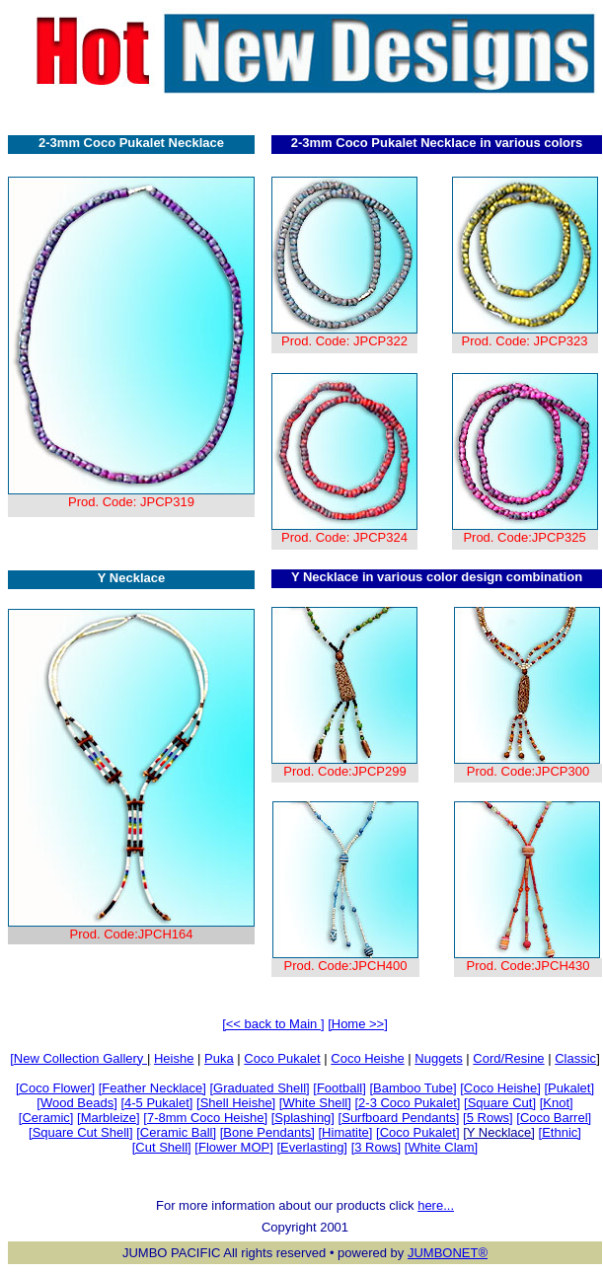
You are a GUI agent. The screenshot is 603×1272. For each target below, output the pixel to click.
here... (435, 1205)
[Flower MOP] (233, 1147)
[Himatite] (346, 1132)
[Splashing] (303, 1117)
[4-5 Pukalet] (156, 1102)
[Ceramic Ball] (176, 1132)
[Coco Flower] (55, 1088)
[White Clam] (441, 1147)
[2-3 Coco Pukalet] (407, 1102)
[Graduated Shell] (259, 1088)
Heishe (173, 1058)
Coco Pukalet (282, 1058)
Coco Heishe (367, 1058)
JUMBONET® (448, 1252)
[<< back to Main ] (273, 1023)
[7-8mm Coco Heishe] (205, 1117)
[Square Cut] (500, 1102)
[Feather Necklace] (152, 1088)
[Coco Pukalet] (418, 1132)
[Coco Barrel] (553, 1117)
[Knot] (556, 1102)
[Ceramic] (46, 1117)
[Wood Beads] (76, 1102)
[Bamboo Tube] (412, 1088)
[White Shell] (315, 1102)
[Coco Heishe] (500, 1088)
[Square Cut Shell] (81, 1132)
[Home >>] (358, 1023)
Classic (575, 1058)
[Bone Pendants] (267, 1132)
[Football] (339, 1088)
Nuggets (438, 1058)
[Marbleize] (108, 1117)
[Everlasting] (311, 1147)
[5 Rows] (488, 1117)
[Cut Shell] (161, 1147)
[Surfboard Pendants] (399, 1117)
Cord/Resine (508, 1058)
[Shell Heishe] (235, 1102)
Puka (219, 1058)
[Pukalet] (569, 1088)
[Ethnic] (560, 1132)
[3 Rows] (376, 1147)
